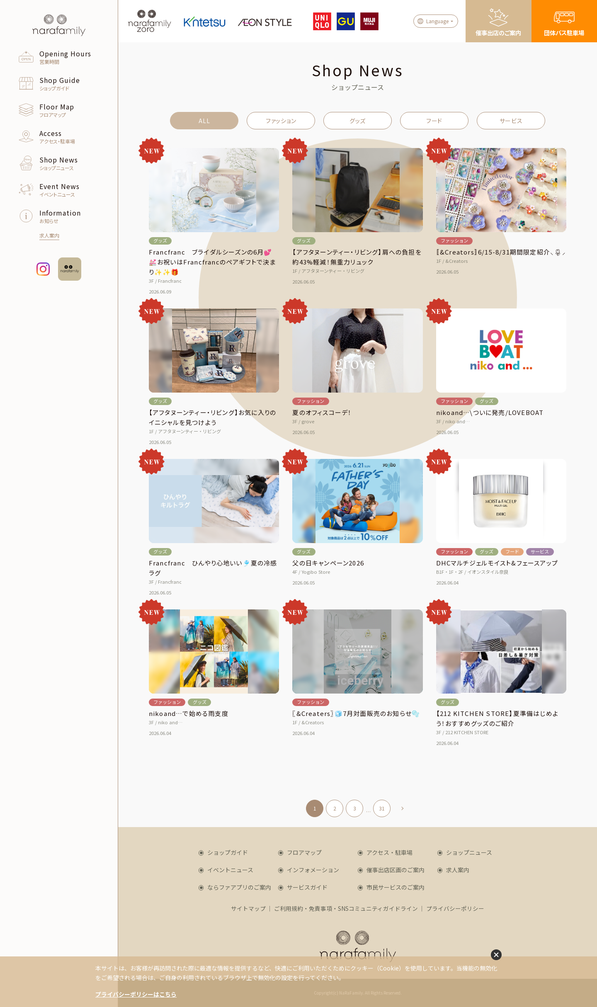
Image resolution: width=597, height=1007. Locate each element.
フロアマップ (304, 852)
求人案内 (457, 870)
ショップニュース (469, 852)
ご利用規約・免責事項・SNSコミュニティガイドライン (346, 908)
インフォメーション (313, 870)
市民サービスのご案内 (395, 887)
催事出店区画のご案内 (395, 870)
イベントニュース (230, 870)
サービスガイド (307, 887)
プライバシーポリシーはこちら (136, 994)
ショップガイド (227, 852)
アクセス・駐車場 (389, 852)
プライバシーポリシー (455, 908)
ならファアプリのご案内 (239, 887)
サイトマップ (248, 908)
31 (382, 808)
